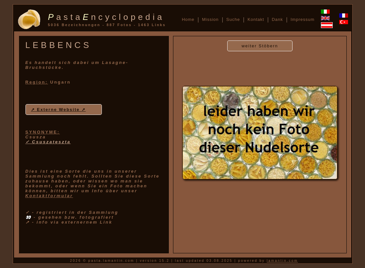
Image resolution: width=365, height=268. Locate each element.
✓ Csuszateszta (48, 141)
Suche (233, 19)
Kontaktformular (49, 195)
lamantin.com (282, 260)
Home (188, 19)
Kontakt (255, 19)
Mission (210, 19)
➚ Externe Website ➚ (58, 109)
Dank (277, 19)
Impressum (302, 19)
